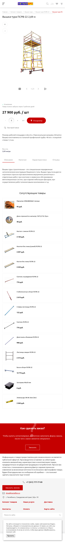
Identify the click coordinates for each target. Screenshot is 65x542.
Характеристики (39, 160)
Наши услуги (28, 502)
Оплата (26, 509)
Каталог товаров (9, 502)
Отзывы (56, 160)
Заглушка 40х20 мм (24, 382)
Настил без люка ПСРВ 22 (26, 261)
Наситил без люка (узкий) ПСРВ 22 (29, 246)
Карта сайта (49, 509)
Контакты (6, 509)
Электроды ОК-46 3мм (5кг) (26, 397)
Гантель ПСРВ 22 (23, 322)
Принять (10, 536)
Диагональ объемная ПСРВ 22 (28, 337)
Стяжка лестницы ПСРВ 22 (26, 307)
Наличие (23, 160)
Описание (8, 160)
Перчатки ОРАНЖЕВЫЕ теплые (28, 201)
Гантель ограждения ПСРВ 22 (27, 276)
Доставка (48, 502)
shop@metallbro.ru (13, 493)
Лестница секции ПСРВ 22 (26, 352)
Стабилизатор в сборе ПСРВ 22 (28, 292)
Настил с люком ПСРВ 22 (26, 231)
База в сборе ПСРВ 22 (24, 367)
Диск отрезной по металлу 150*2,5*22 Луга (32, 216)
